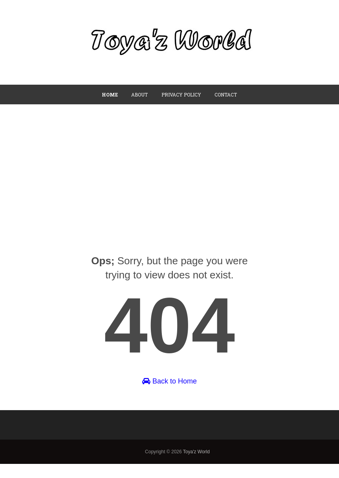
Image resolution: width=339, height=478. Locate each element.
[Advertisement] (169, 163)
